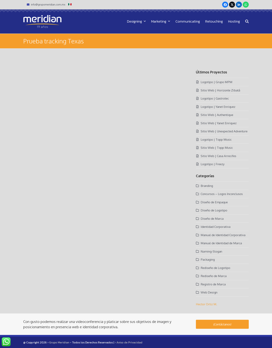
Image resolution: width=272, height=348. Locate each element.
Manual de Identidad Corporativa (223, 235)
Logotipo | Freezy (212, 164)
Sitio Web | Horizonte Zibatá (220, 90)
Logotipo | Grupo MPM (216, 82)
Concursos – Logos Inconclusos (222, 194)
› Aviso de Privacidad (128, 342)
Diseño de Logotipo (214, 210)
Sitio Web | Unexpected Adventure (224, 131)
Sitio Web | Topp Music (217, 147)
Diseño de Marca (212, 218)
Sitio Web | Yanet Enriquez (219, 123)
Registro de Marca (213, 284)
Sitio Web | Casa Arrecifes (218, 156)
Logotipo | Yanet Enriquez (218, 107)
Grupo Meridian (59, 342)
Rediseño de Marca (214, 276)
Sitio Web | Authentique (217, 115)
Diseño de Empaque (214, 202)
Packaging (208, 259)
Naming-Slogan (211, 251)
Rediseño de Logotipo (215, 268)
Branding (207, 186)
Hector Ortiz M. (206, 304)
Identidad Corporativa (215, 227)
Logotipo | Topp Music (216, 139)
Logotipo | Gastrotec (215, 98)
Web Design (209, 292)
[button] (247, 21)
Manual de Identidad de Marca (221, 243)
